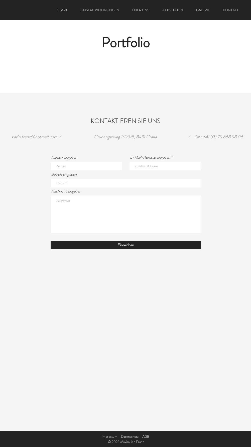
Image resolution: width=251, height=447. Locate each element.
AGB (145, 436)
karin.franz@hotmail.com (34, 137)
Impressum (109, 436)
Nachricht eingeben (66, 191)
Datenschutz (130, 436)
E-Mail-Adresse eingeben (150, 157)
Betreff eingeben (64, 174)
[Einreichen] (126, 245)
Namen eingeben (64, 157)
